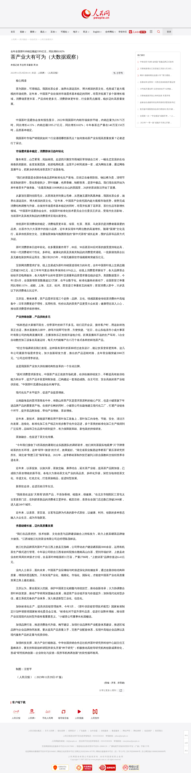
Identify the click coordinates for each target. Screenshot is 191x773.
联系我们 (159, 731)
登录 (169, 32)
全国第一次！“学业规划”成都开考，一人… (157, 116)
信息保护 (148, 731)
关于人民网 (49, 731)
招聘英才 (72, 731)
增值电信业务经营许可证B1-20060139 (92, 746)
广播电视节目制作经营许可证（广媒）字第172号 (129, 746)
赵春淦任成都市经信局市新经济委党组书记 (157, 102)
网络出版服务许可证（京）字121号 (110, 751)
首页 (13, 32)
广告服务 (83, 731)
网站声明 (126, 731)
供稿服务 (104, 731)
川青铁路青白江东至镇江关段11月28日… (156, 69)
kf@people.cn (71, 741)
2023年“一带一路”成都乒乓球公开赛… (156, 123)
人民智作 (95, 713)
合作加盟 (93, 731)
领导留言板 (63, 713)
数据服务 (115, 731)
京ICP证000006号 (133, 751)
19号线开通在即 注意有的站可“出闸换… (156, 89)
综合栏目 (33, 39)
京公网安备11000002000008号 (154, 751)
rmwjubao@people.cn (131, 741)
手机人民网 (47, 713)
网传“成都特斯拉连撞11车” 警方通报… (156, 75)
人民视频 (79, 713)
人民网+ (31, 713)
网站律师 (137, 731)
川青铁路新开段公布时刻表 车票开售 (155, 96)
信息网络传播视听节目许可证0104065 (40, 751)
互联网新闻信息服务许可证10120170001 (58, 746)
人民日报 (16, 713)
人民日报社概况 (34, 731)
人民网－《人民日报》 (48, 73)
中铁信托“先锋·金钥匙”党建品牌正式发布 (157, 62)
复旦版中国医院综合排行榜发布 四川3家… (157, 109)
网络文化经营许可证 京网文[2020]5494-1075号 (76, 751)
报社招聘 (61, 731)
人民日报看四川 (46, 39)
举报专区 (122, 32)
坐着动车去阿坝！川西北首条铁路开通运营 (157, 82)
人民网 (14, 39)
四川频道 (23, 39)
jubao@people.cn (121, 736)
